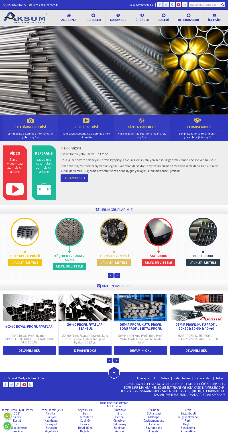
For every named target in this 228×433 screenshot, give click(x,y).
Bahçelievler (51, 431)
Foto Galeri (161, 378)
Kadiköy (85, 420)
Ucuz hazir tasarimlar (114, 402)
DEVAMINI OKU (29, 350)
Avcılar (119, 431)
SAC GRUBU (158, 256)
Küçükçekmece (188, 417)
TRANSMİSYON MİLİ (114, 256)
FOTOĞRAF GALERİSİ (30, 128)
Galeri (163, 17)
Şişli (85, 413)
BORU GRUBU (203, 256)
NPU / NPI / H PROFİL (25, 256)
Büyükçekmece (17, 427)
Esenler (85, 424)
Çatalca (154, 424)
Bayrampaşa (154, 427)
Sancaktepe (85, 417)
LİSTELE (25, 262)
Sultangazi (154, 413)
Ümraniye (120, 410)
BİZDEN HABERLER (142, 128)
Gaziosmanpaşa (153, 420)
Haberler (93, 17)
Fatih (188, 420)
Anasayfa (68, 17)
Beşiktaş (119, 427)
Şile (119, 413)
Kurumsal (118, 17)
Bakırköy (17, 431)
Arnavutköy (188, 431)
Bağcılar (85, 431)
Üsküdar (154, 410)
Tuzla (188, 410)
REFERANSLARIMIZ (197, 128)
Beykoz (188, 424)
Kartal (17, 420)
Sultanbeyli (188, 413)
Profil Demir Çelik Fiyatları (51, 411)
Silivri (17, 417)
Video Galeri (182, 378)
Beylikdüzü (85, 427)
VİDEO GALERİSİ (86, 128)
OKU (74, 178)
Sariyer (51, 417)
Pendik (119, 417)
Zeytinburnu (85, 410)
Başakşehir (188, 427)
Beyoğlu (51, 427)
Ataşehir (154, 431)
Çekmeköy (119, 424)
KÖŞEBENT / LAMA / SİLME (69, 257)
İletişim (214, 17)
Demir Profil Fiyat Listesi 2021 (17, 411)
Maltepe (154, 417)
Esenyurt (51, 424)
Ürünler (142, 17)
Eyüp (17, 424)
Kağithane (51, 420)
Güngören (119, 420)
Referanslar (188, 17)
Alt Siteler (114, 406)
